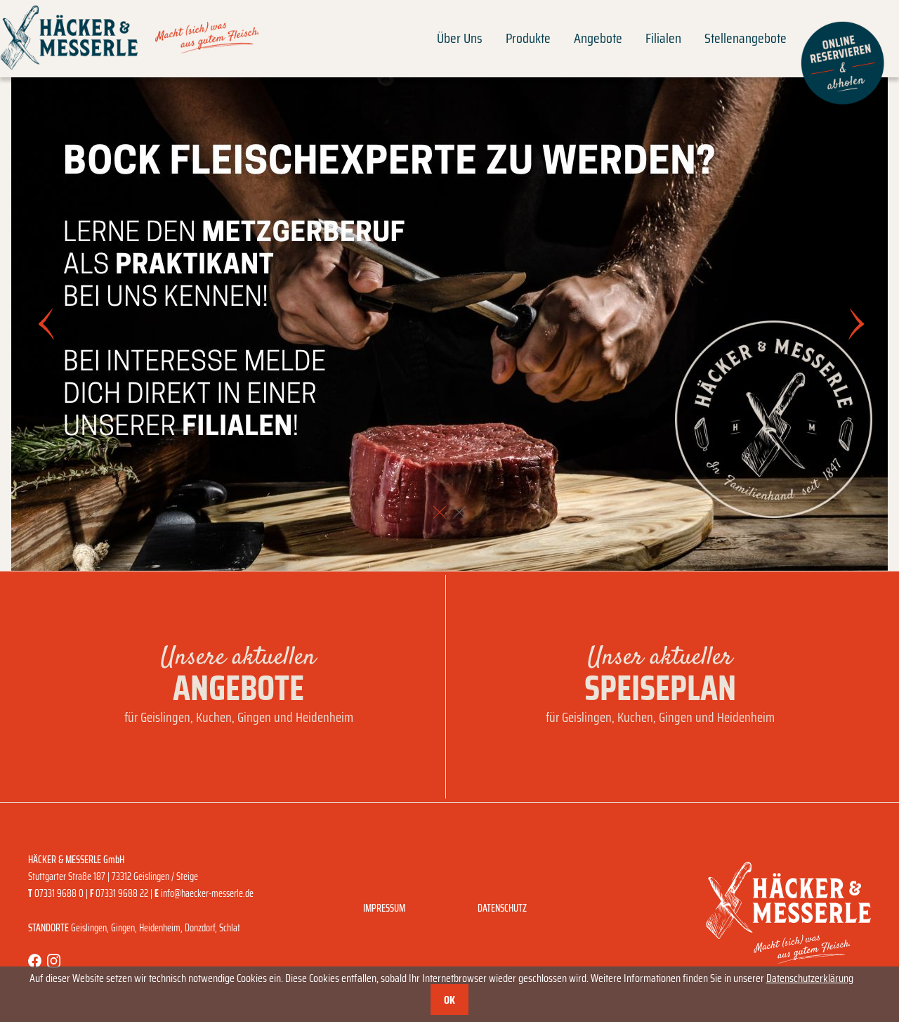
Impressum (384, 908)
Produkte (528, 38)
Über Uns (460, 38)
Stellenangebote (745, 38)
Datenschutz (502, 908)
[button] (440, 512)
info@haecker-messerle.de (207, 893)
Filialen (663, 38)
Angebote (598, 38)
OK (449, 1000)
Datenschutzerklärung (809, 978)
